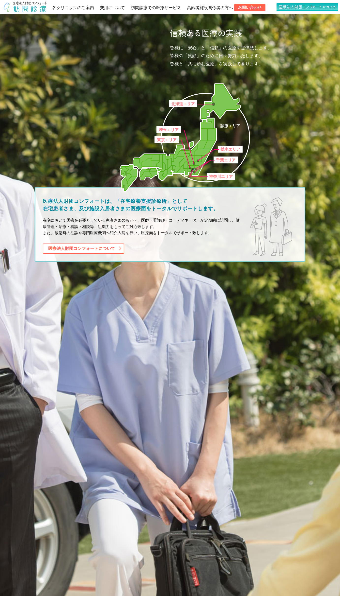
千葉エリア (226, 160)
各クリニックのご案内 (73, 7)
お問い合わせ (250, 7)
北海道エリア (183, 104)
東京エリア (167, 140)
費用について (112, 7)
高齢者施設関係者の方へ (210, 7)
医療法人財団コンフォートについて (81, 248)
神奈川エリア (221, 177)
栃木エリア (230, 149)
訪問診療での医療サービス (156, 7)
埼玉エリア (169, 130)
